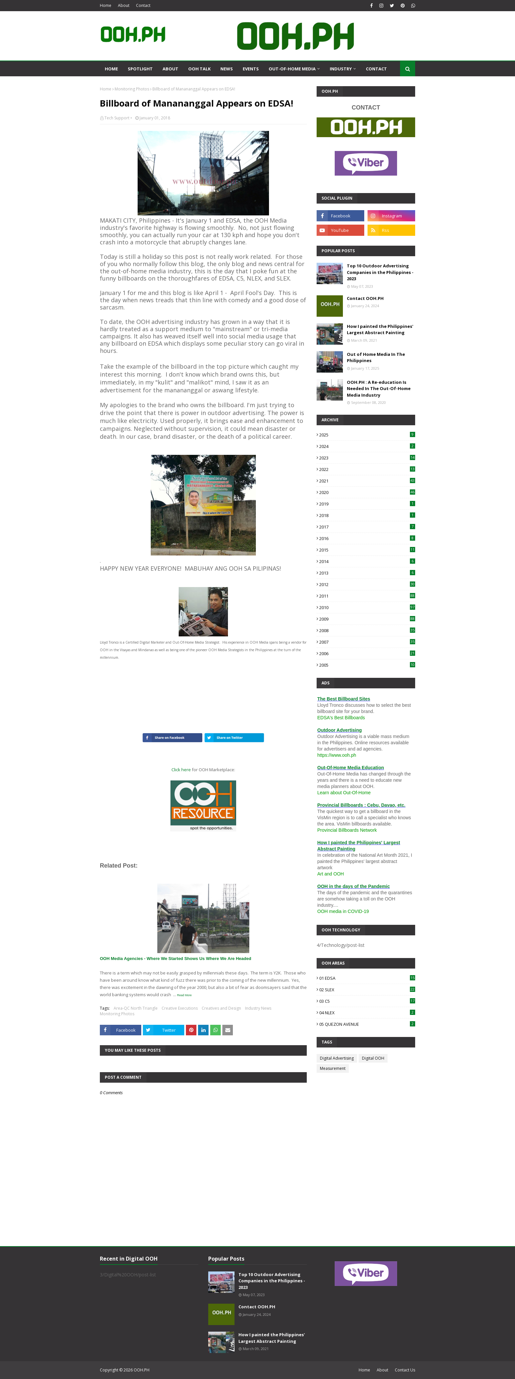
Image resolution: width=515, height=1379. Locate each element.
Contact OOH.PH (365, 298)
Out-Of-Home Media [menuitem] (292, 69)
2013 (367, 573)
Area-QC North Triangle (136, 1008)
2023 (367, 458)
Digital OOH (373, 1058)
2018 (367, 515)
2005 (367, 665)
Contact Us (405, 1370)
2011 (367, 596)
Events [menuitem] (251, 69)
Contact (143, 5)
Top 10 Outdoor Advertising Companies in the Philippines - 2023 (380, 272)
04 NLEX (367, 1013)
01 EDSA (367, 978)
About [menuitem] (170, 69)
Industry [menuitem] (341, 69)
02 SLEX (367, 990)
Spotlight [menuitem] (140, 69)
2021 (367, 481)
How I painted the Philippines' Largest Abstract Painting (380, 329)
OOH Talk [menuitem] (199, 69)
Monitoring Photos (132, 89)
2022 (367, 469)
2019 (367, 504)
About (123, 5)
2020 (367, 492)
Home (105, 5)
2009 (367, 619)
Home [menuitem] (111, 69)
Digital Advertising (337, 1058)
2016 (367, 538)
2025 (367, 435)
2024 (367, 446)
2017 (367, 527)
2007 (367, 642)
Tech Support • (118, 118)
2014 (367, 561)
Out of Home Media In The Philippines (376, 357)
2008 (367, 630)
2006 (367, 653)
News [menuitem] (226, 69)
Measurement (333, 1068)
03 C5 (367, 1001)
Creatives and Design (221, 1008)
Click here (181, 770)
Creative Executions (180, 1008)
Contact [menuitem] (376, 69)
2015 (367, 550)
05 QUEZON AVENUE (367, 1024)
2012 (367, 584)
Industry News (258, 1008)
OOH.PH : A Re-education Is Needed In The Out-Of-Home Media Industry (379, 388)
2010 (367, 607)
